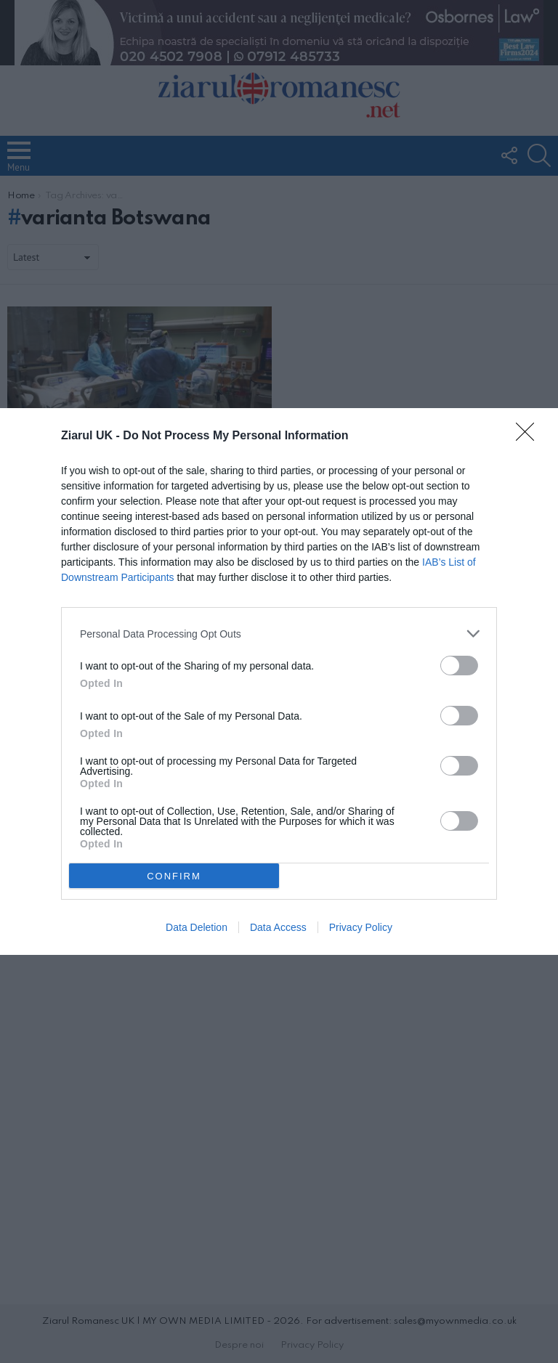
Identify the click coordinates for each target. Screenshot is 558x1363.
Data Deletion (196, 927)
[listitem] (279, 633)
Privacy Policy (360, 927)
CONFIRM (174, 876)
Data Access (278, 927)
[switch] (459, 665)
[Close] (529, 436)
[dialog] (279, 681)
